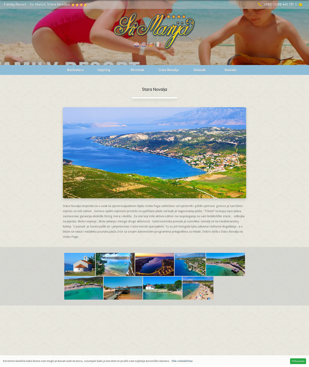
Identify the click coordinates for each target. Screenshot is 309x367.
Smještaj (106, 70)
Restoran (137, 70)
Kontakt (230, 70)
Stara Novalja (168, 70)
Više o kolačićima (182, 361)
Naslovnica (75, 70)
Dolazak (200, 70)
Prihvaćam (298, 361)
